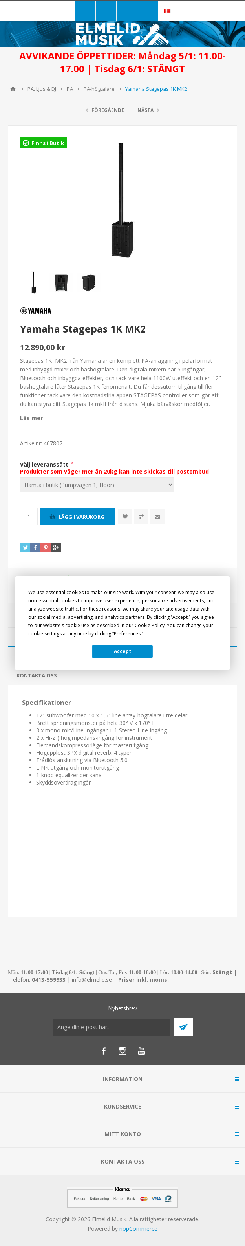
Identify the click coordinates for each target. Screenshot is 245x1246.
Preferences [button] (127, 633)
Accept (122, 651)
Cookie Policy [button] (150, 625)
